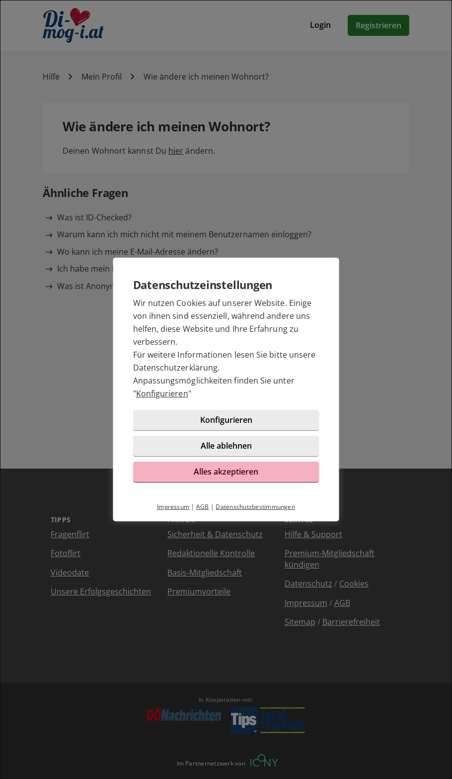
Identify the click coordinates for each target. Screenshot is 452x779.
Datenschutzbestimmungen (255, 506)
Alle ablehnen (226, 445)
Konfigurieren (162, 393)
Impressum (173, 506)
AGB (202, 506)
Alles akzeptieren (226, 471)
